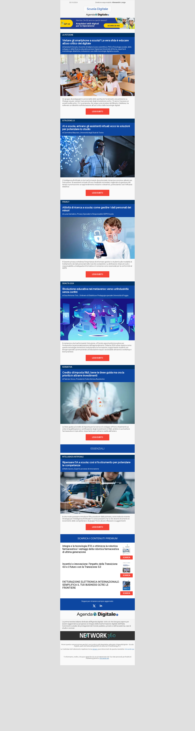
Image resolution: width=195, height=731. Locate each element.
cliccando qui (104, 658)
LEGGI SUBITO (97, 112)
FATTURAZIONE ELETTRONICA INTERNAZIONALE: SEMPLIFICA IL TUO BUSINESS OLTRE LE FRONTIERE (90, 584)
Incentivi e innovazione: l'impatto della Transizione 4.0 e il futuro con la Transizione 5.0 (89, 565)
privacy (95, 649)
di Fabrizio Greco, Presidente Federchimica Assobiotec (83, 379)
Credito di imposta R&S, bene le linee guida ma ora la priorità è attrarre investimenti (93, 374)
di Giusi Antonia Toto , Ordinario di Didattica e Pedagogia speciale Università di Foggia (95, 295)
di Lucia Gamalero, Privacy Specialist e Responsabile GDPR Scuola (88, 214)
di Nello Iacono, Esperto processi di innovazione (80, 469)
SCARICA (126, 557)
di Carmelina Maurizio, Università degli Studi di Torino (83, 133)
